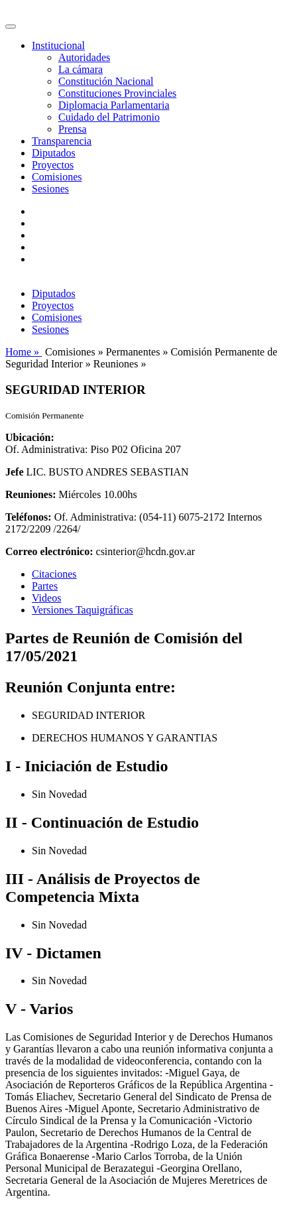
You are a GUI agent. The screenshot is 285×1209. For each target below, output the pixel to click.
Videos (46, 598)
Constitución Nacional (106, 81)
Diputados (54, 153)
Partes (45, 586)
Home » (23, 351)
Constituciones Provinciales (117, 93)
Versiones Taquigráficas (82, 609)
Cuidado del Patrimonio (109, 117)
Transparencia (61, 141)
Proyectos (53, 164)
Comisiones (57, 176)
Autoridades (84, 57)
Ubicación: (29, 437)
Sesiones (50, 188)
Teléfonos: (28, 517)
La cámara (80, 69)
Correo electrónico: (49, 551)
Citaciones (54, 574)
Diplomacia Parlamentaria (113, 105)
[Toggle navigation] (10, 27)
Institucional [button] (58, 45)
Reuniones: (30, 494)
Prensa (72, 129)
